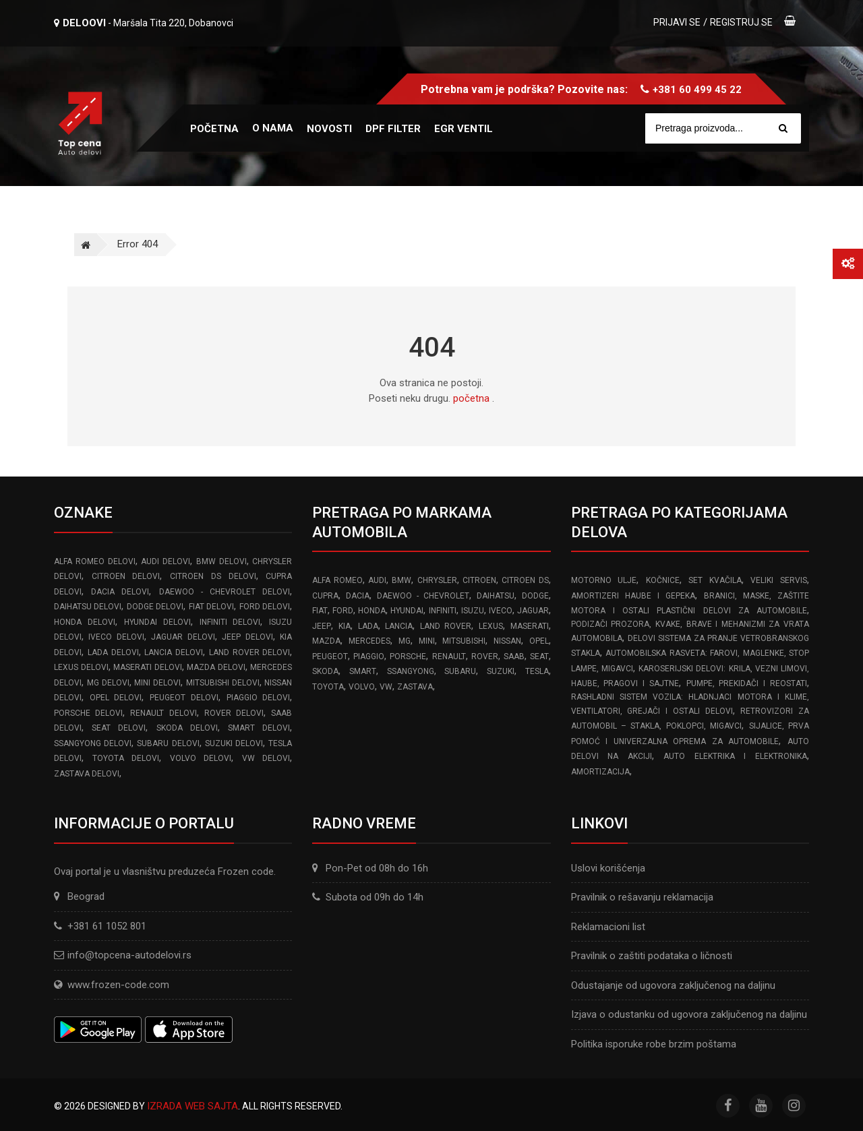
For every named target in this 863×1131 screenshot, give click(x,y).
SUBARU (460, 671)
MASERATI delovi (147, 667)
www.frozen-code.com (111, 985)
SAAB (514, 656)
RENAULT (449, 656)
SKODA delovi (187, 728)
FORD (342, 610)
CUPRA (325, 596)
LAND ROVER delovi (250, 652)
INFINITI (442, 610)
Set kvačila (715, 580)
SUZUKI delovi (234, 743)
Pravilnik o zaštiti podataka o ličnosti (651, 956)
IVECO (500, 610)
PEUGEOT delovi (184, 697)
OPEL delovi (116, 697)
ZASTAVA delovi (86, 773)
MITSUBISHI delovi (223, 682)
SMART (362, 671)
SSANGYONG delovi (92, 743)
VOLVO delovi (201, 758)
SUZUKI (500, 671)
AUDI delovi (165, 561)
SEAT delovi (119, 728)
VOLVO (362, 687)
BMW (401, 580)
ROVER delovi (234, 713)
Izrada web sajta (192, 1106)
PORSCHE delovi (88, 713)
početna (471, 398)
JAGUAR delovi (182, 637)
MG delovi (108, 682)
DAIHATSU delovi (87, 606)
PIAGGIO (368, 656)
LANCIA (399, 626)
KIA (344, 626)
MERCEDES (369, 641)
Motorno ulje (604, 580)
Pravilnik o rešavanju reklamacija (642, 897)
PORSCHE (408, 656)
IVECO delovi (116, 637)
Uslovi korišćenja (608, 868)
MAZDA (326, 641)
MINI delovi (157, 682)
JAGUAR (533, 610)
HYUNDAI (406, 610)
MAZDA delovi (216, 667)
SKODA (325, 671)
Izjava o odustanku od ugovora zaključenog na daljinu (689, 1014)
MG (404, 641)
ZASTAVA (415, 687)
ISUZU (472, 610)
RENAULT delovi (163, 713)
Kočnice (663, 580)
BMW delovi (221, 561)
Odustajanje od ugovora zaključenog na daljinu (673, 985)
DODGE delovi (155, 606)
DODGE (535, 596)
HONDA (372, 610)
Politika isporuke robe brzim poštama (653, 1044)
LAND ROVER (446, 626)
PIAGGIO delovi (259, 697)
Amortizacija (600, 771)
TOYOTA (328, 687)
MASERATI (529, 626)
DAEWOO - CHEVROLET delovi (225, 592)
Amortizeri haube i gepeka (633, 596)
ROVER (484, 656)
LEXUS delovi (81, 667)
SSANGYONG (410, 671)
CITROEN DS (525, 580)
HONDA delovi (84, 622)
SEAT (539, 656)
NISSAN (507, 641)
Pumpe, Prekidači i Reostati (746, 683)
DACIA (357, 596)
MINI (427, 641)
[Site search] (729, 128)
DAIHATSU (495, 596)
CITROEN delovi (126, 576)
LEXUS (491, 626)
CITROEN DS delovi (213, 576)
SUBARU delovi (168, 743)
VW (386, 687)
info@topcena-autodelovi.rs (129, 955)
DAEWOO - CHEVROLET (423, 596)
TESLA (537, 671)
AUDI (377, 580)
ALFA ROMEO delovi (95, 561)
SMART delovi (259, 728)
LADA (368, 626)
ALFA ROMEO (337, 580)
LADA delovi (113, 652)
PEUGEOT (330, 656)
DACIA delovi (120, 592)
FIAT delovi (211, 606)
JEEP (321, 626)
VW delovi (266, 758)
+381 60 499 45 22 (697, 90)
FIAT (320, 610)
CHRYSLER (437, 580)
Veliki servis (778, 580)
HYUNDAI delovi (157, 622)
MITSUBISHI (463, 641)
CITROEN (479, 580)
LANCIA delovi (173, 652)
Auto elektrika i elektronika (735, 756)
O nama (272, 128)
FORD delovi (264, 606)
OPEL (539, 641)
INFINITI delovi (230, 622)
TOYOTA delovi (126, 758)
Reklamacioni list (608, 927)
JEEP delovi (247, 637)
